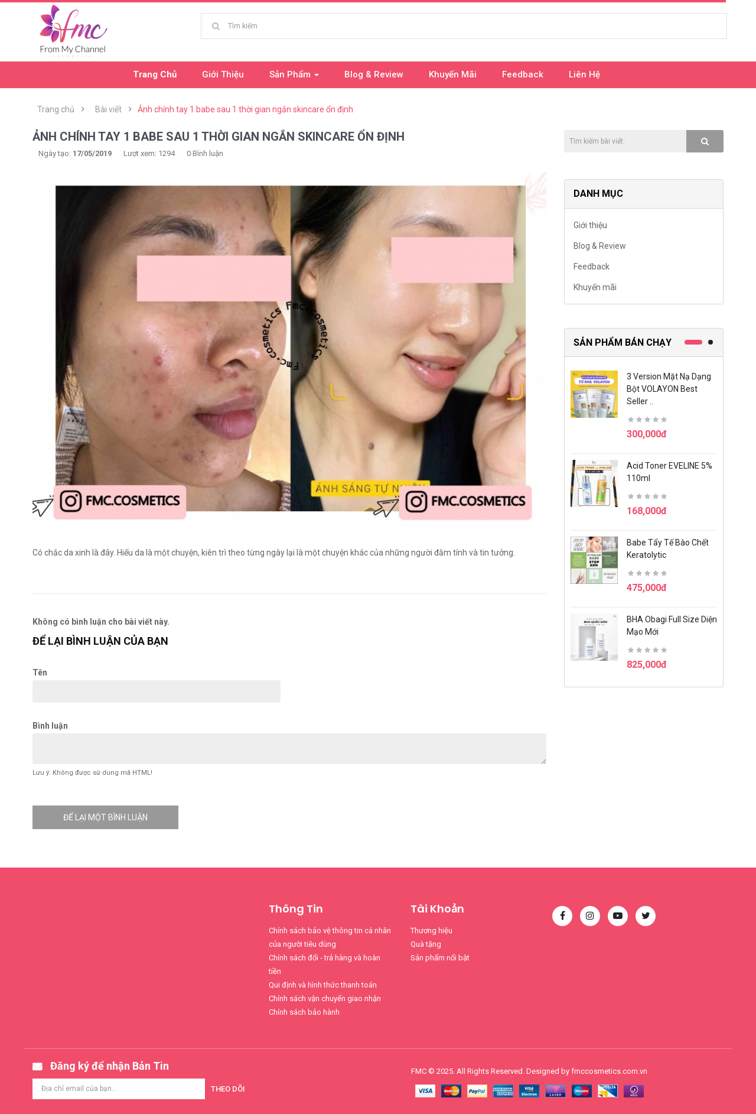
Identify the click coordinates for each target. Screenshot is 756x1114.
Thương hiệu (431, 930)
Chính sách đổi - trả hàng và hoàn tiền (324, 964)
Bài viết (108, 109)
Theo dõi (228, 1088)
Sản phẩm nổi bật (440, 957)
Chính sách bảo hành (304, 1012)
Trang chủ (55, 109)
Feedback (591, 266)
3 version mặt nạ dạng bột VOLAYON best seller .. (669, 389)
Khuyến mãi (595, 287)
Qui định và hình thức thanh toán (323, 984)
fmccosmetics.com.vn (609, 1071)
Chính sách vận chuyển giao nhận (325, 998)
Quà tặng (425, 944)
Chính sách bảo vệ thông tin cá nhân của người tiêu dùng (330, 937)
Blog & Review (599, 246)
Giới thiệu (590, 225)
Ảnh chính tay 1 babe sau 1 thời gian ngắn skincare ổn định (245, 109)
